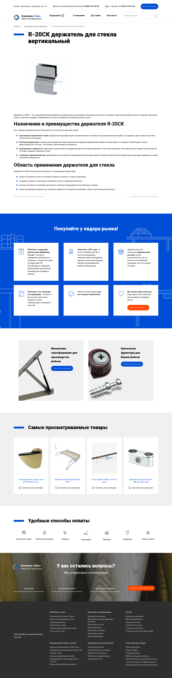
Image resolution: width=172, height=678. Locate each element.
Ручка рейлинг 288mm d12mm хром (104, 478)
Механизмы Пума (95, 625)
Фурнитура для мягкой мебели (100, 641)
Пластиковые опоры (58, 623)
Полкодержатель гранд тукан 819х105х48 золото (31, 478)
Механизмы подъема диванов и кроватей (100, 618)
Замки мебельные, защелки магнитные (141, 657)
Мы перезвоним (149, 6)
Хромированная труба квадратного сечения (64, 658)
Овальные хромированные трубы (63, 662)
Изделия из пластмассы (97, 651)
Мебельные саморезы (134, 614)
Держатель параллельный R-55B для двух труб (141, 478)
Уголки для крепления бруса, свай (139, 629)
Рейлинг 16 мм (56, 651)
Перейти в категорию (62, 373)
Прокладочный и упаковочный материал (142, 663)
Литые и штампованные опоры (62, 617)
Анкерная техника (133, 620)
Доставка (96, 15)
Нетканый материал (96, 645)
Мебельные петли (95, 657)
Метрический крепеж (134, 617)
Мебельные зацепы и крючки (137, 654)
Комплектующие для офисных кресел (141, 660)
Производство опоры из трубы (62, 614)
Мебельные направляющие (99, 654)
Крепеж (129, 610)
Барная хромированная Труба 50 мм (64, 645)
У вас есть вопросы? (138, 305)
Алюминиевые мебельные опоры (63, 626)
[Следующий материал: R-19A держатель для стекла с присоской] (144, 194)
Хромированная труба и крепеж (63, 641)
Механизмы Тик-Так (96, 622)
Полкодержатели (132, 651)
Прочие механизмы (95, 634)
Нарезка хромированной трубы (62, 654)
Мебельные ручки (133, 645)
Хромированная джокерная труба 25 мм (66, 648)
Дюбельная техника (134, 623)
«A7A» (24, 635)
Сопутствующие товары (136, 641)
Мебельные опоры (57, 610)
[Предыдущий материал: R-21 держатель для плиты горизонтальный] (29, 194)
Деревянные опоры (58, 620)
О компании (79, 15)
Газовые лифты (132, 648)
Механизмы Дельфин (96, 628)
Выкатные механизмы (96, 614)
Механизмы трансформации (99, 610)
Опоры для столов (57, 629)
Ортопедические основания (99, 648)
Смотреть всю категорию (32, 486)
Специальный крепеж (134, 626)
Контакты (112, 15)
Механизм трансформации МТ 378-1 (67, 478)
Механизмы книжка (95, 631)
